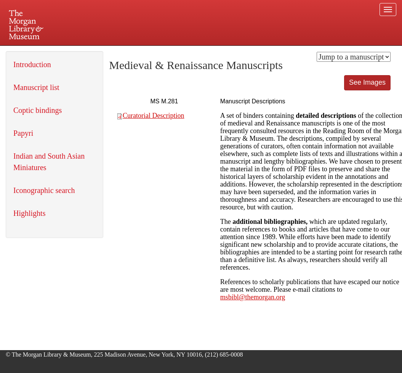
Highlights (29, 213)
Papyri (23, 133)
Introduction (32, 64)
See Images (367, 82)
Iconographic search (44, 190)
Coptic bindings (37, 110)
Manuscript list (36, 87)
